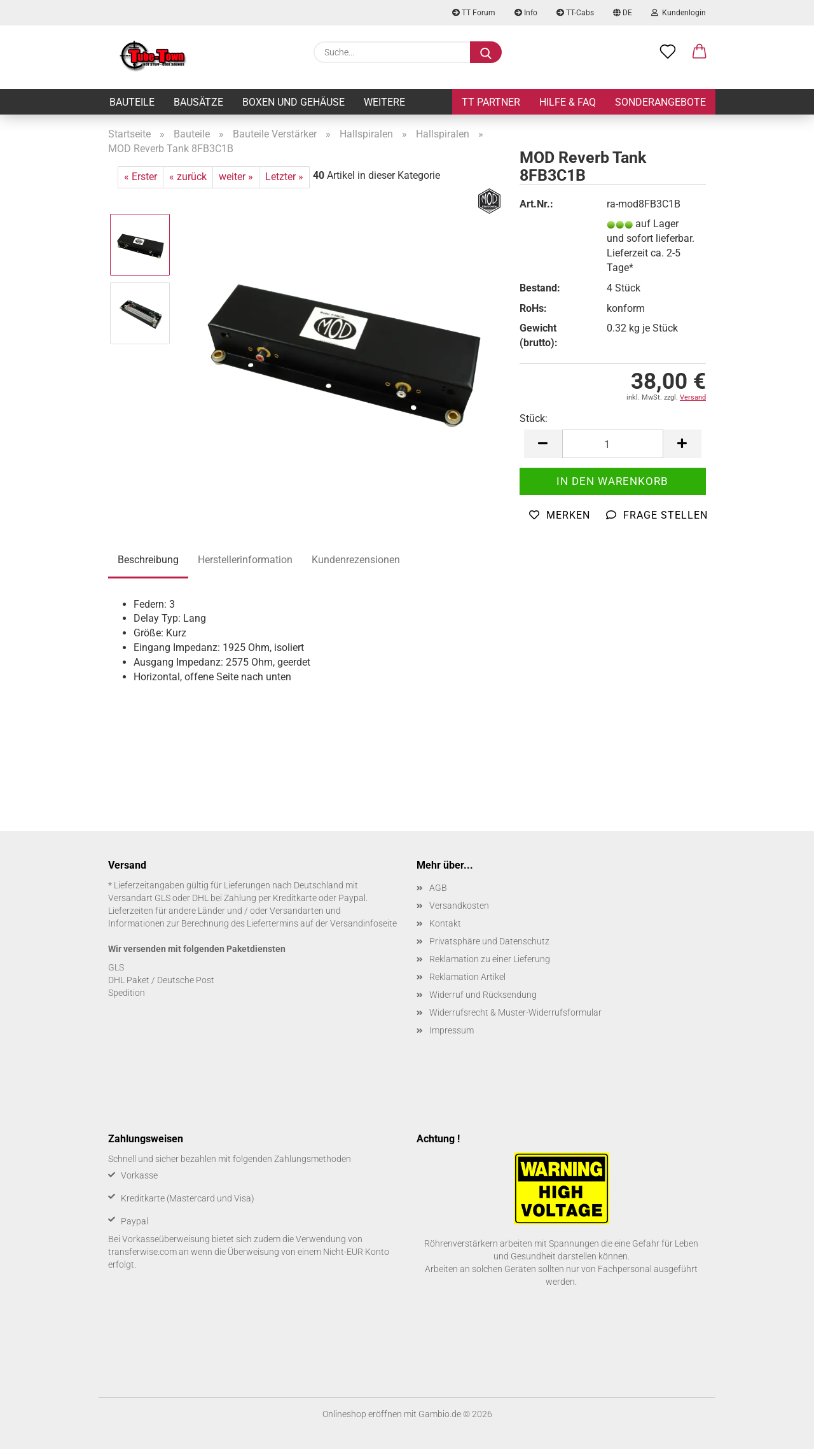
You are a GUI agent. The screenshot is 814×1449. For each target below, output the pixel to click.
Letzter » (284, 177)
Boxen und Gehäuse (293, 102)
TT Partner (491, 102)
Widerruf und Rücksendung (483, 995)
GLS (116, 967)
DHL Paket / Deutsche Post (161, 980)
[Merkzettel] (668, 52)
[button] (699, 52)
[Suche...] (486, 52)
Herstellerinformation (245, 560)
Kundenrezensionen (356, 560)
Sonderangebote (660, 102)
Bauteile (132, 102)
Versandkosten (459, 905)
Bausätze (198, 102)
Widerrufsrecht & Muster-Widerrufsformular (515, 1012)
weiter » (236, 177)
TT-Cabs (575, 12)
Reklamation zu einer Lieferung (489, 959)
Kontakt (445, 923)
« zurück (188, 177)
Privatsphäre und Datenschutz (489, 941)
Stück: (534, 418)
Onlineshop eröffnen (362, 1414)
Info (525, 12)
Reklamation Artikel (467, 977)
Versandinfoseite (363, 923)
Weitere (384, 102)
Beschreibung (148, 560)
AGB (438, 888)
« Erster (140, 177)
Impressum (451, 1030)
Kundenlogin (678, 12)
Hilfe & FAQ (567, 102)
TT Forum (473, 12)
